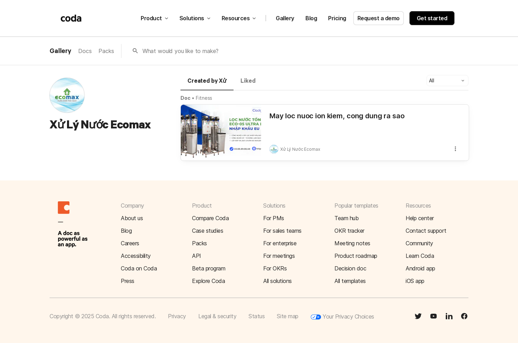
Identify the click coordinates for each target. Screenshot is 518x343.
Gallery (285, 18)
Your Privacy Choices (342, 317)
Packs (106, 50)
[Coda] (71, 18)
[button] (447, 80)
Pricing (337, 18)
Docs (84, 50)
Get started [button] (432, 18)
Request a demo (378, 18)
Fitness (204, 98)
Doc (185, 98)
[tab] (207, 84)
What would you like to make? (180, 50)
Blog (311, 18)
